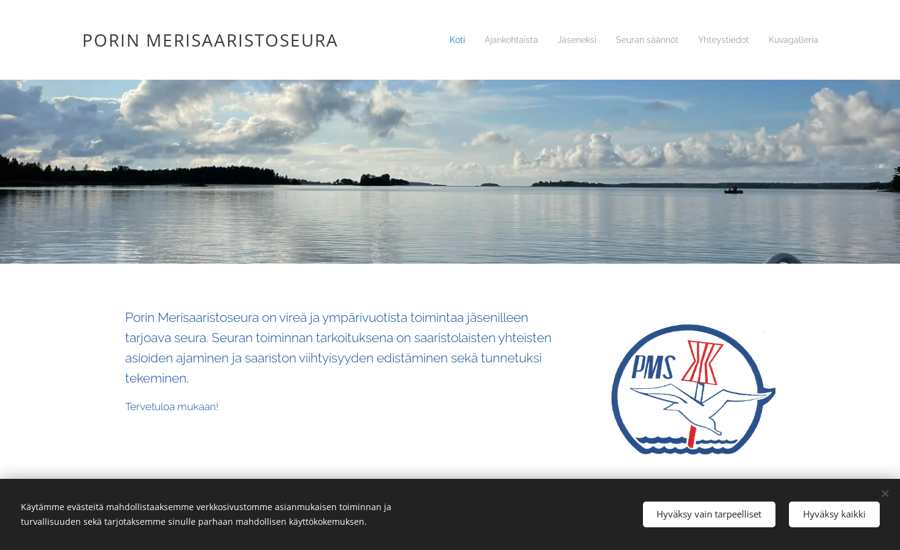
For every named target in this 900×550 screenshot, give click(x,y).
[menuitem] (445, 40)
